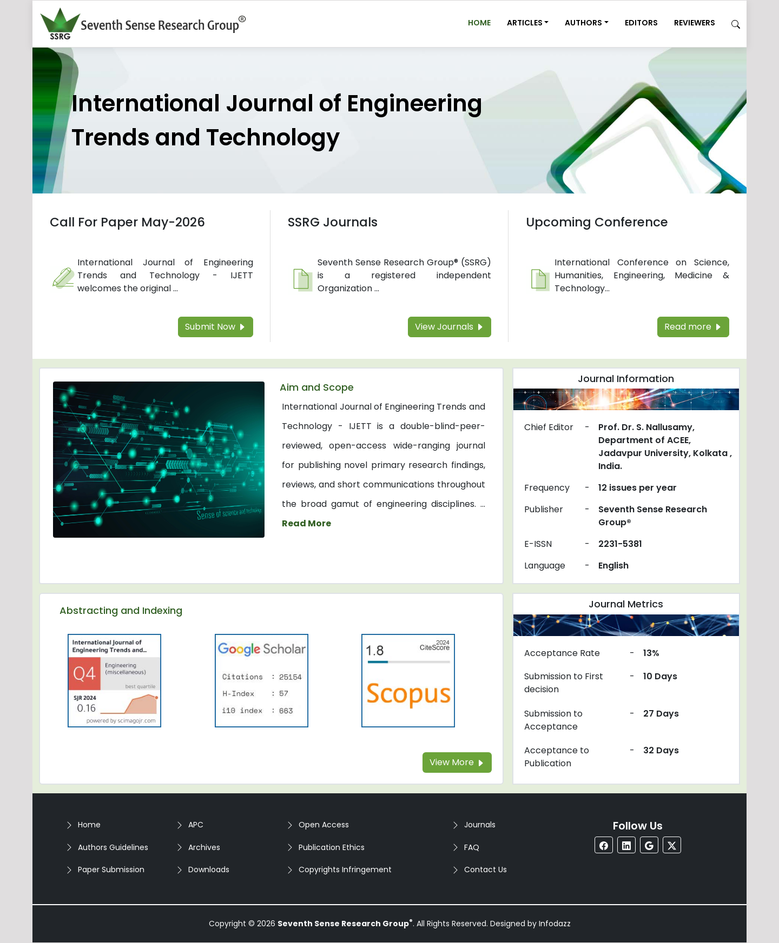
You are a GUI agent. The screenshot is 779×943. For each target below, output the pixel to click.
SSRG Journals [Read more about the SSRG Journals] (333, 222)
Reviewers (694, 22)
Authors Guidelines (113, 847)
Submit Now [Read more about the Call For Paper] (215, 326)
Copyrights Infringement (345, 869)
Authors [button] (583, 22)
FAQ (471, 847)
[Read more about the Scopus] (408, 680)
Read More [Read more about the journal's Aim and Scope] (306, 523)
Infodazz (555, 923)
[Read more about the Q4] (115, 680)
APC (195, 824)
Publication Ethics (332, 847)
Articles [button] (525, 22)
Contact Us (485, 869)
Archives (204, 847)
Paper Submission (111, 869)
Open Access (324, 824)
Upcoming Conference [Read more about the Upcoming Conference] (597, 222)
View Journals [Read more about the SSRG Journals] (449, 326)
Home (479, 22)
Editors (641, 22)
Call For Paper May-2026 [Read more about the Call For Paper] (127, 222)
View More (457, 762)
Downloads (208, 869)
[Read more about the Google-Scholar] (262, 680)
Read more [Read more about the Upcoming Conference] (693, 326)
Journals (480, 824)
